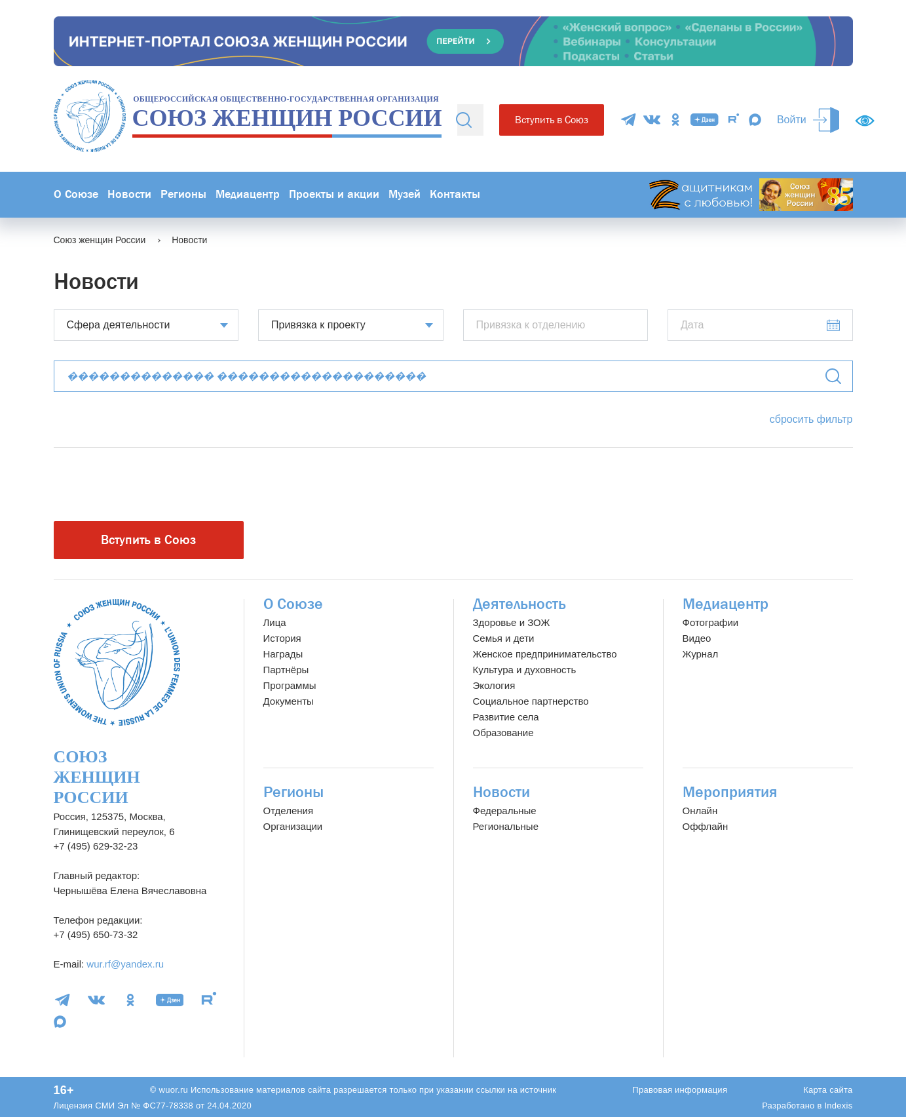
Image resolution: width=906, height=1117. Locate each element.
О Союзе (76, 194)
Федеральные (505, 810)
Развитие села (506, 716)
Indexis (838, 1105)
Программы (289, 685)
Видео (697, 638)
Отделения (288, 810)
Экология (494, 685)
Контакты (455, 194)
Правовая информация (679, 1090)
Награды (283, 653)
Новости (129, 194)
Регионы (183, 194)
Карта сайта (827, 1090)
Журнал (701, 653)
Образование (503, 732)
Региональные (505, 826)
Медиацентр (248, 194)
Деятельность (519, 604)
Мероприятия (730, 792)
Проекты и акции (334, 194)
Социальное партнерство (531, 701)
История (282, 638)
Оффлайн (705, 826)
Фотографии (711, 622)
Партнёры (286, 669)
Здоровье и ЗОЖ (511, 622)
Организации (293, 826)
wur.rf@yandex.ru (125, 964)
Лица (274, 622)
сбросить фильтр (811, 419)
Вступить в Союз (551, 120)
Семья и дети (504, 638)
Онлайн (700, 810)
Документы (288, 701)
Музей (404, 194)
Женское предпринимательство (545, 653)
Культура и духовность (524, 669)
